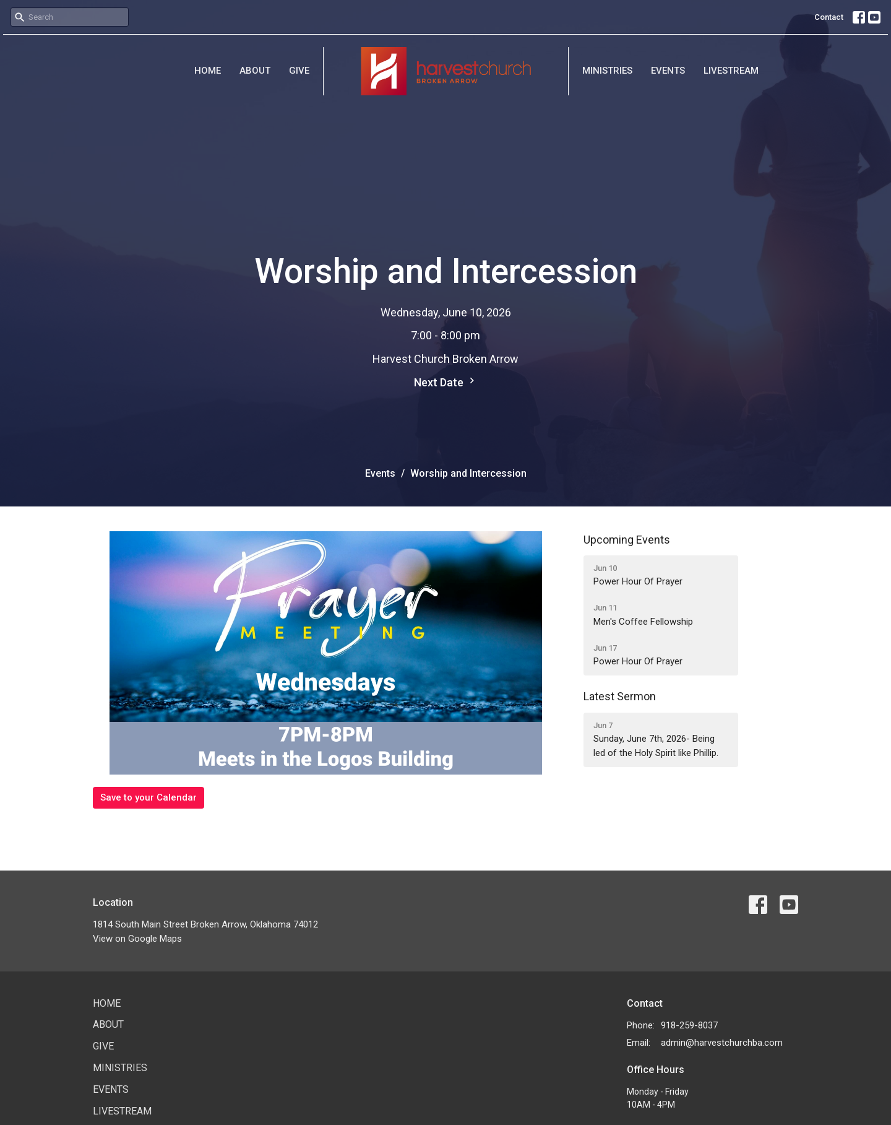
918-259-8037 (689, 1025)
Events (668, 70)
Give (299, 70)
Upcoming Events (626, 539)
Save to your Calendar (148, 797)
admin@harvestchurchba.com (722, 1042)
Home (207, 70)
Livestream (731, 70)
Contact (828, 17)
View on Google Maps (137, 938)
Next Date (446, 382)
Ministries (607, 70)
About (254, 70)
